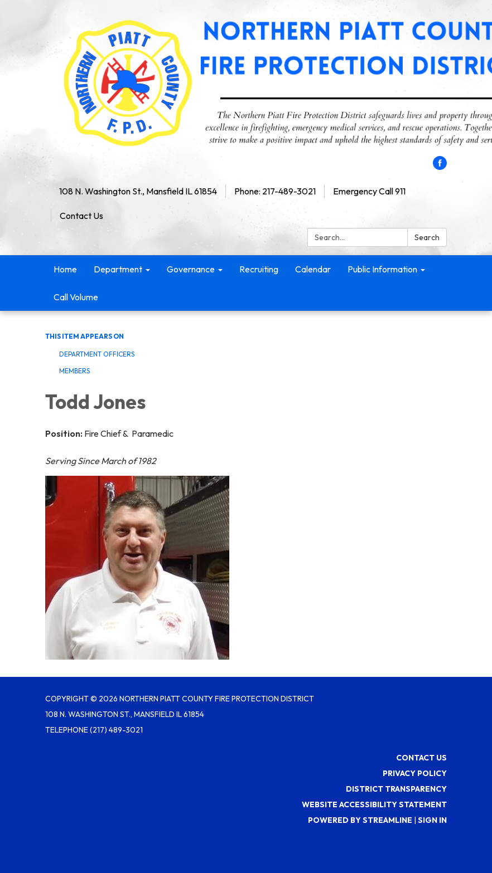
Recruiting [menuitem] (258, 269)
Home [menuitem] (65, 269)
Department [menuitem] (118, 269)
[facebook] (440, 166)
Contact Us (81, 215)
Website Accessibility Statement (374, 804)
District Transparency (396, 789)
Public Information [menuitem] (382, 269)
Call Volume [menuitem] (76, 297)
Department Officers (96, 354)
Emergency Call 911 (369, 191)
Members (74, 371)
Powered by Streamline (360, 820)
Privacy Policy (415, 773)
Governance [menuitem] (191, 269)
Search (427, 237)
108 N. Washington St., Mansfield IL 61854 (138, 191)
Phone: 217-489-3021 (275, 191)
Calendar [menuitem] (313, 269)
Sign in (432, 820)
